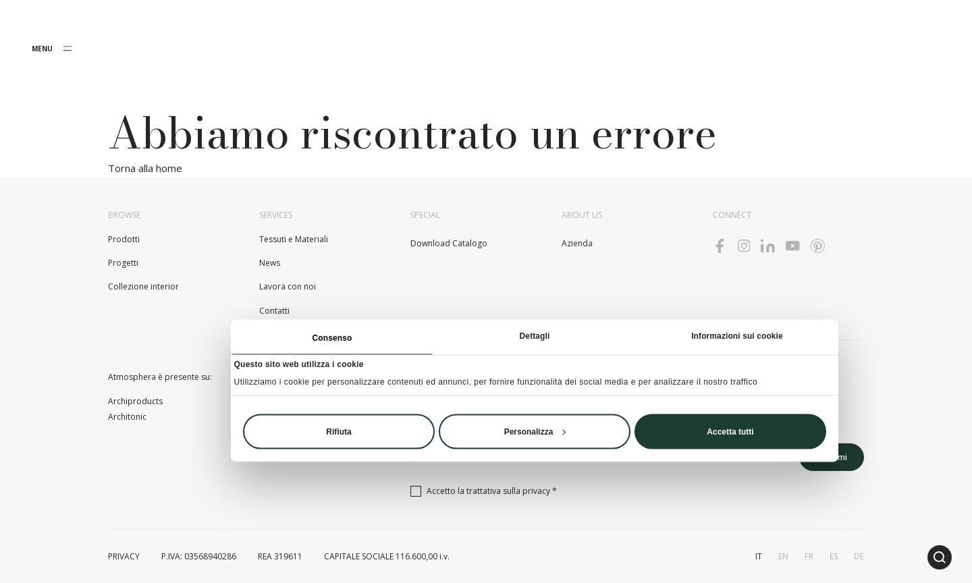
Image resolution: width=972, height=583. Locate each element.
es (834, 556)
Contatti (274, 311)
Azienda (577, 243)
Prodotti (124, 239)
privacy (536, 491)
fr (809, 556)
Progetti (123, 263)
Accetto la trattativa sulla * (492, 491)
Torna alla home (145, 168)
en (783, 556)
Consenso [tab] (332, 337)
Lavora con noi (287, 286)
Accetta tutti (730, 431)
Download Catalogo (448, 243)
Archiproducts (135, 401)
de (859, 556)
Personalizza (535, 431)
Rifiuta (338, 431)
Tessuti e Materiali (293, 239)
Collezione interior (143, 286)
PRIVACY (124, 556)
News (269, 263)
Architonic (127, 416)
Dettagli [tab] (535, 335)
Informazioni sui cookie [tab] (737, 335)
